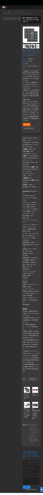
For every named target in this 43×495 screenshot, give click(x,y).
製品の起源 (26, 61)
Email (26, 124)
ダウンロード (28, 128)
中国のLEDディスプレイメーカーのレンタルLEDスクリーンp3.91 (33, 431)
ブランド (25, 59)
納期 (24, 63)
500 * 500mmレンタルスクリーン (33, 425)
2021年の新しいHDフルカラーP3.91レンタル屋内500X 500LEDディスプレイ (33, 439)
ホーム (4, 11)
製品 (9, 11)
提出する (26, 487)
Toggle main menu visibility (39, 6)
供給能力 (25, 66)
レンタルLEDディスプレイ (19, 11)
